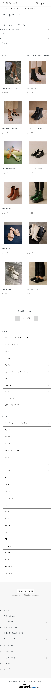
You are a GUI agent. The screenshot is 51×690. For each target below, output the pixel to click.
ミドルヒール (9, 553)
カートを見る (9, 664)
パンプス (7, 358)
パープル (7, 471)
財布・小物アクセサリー (13, 405)
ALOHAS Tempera (33, 289)
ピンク (7, 478)
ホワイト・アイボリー (12, 450)
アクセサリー (10, 398)
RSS (5, 651)
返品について (9, 622)
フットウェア (33, 8)
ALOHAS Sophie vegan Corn (12, 128)
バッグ (7, 392)
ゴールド (8, 519)
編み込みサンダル (10, 566)
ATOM (10, 651)
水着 (6, 379)
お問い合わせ (9, 669)
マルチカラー (9, 573)
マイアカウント (9, 658)
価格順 (39, 55)
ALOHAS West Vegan (34, 88)
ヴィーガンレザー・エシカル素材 (19, 8)
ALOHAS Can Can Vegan (35, 128)
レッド (7, 484)
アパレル (8, 385)
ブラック (8, 430)
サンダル (7, 365)
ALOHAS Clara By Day (10, 88)
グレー (7, 505)
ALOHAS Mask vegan (34, 168)
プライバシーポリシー (12, 639)
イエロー (7, 512)
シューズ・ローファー (12, 345)
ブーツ (7, 351)
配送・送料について (11, 616)
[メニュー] (48, 3)
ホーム (6, 8)
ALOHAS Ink (7, 289)
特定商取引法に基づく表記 (13, 633)
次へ (36, 318)
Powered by (25, 686)
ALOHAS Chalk (32, 249)
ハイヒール (8, 560)
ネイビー (7, 491)
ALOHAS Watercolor (9, 209)
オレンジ (8, 457)
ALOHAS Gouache (33, 209)
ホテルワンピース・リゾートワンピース (18, 372)
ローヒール (8, 546)
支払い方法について (11, 627)
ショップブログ (9, 645)
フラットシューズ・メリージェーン (17, 338)
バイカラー (8, 532)
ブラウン (8, 437)
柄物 (6, 539)
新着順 (46, 55)
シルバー (7, 525)
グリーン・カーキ (11, 498)
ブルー (7, 464)
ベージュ (8, 444)
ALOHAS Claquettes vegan (11, 249)
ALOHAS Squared (8, 168)
